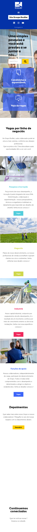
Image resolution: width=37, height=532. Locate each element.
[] (25, 61)
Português (18, 27)
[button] (18, 12)
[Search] (14, 61)
